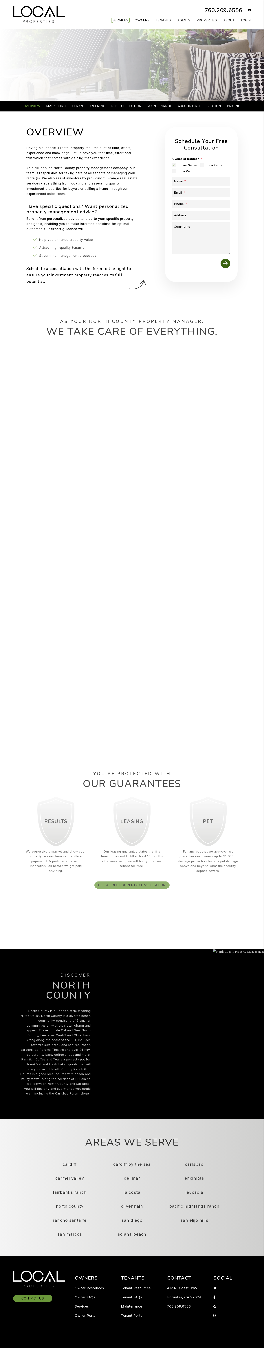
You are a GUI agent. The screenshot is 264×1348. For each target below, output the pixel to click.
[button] (246, 10)
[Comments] (201, 238)
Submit (192, 78)
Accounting (189, 106)
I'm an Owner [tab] (187, 165)
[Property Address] (117, 78)
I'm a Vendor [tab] (187, 171)
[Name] (201, 181)
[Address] (201, 215)
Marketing (56, 106)
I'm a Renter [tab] (215, 165)
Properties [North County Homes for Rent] (207, 20)
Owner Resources (89, 1288)
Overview (31, 106)
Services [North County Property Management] (120, 20)
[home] (39, 14)
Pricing (234, 106)
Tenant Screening (88, 106)
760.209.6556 (223, 10)
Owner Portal (86, 1315)
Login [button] (246, 20)
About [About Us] (229, 20)
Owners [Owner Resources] (142, 20)
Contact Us (32, 1298)
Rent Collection (126, 106)
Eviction (213, 106)
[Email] (201, 192)
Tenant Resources (136, 1288)
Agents (183, 20)
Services (82, 1306)
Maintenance (159, 106)
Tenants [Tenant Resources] (163, 20)
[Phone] (201, 204)
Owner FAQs (85, 1297)
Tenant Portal (132, 1315)
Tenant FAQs (131, 1297)
